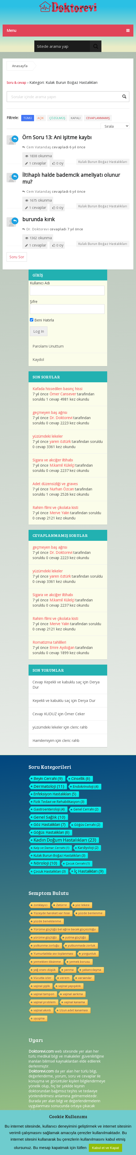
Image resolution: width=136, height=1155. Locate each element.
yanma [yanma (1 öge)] (69, 970)
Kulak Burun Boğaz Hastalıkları (102, 162)
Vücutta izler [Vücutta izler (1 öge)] (42, 978)
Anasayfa (20, 65)
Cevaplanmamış (98, 118)
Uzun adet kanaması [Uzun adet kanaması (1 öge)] (73, 1010)
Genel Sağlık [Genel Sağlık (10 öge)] (49, 817)
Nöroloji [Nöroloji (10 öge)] (45, 863)
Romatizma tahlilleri (49, 642)
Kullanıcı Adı (40, 282)
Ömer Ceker (74, 713)
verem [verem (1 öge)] (64, 978)
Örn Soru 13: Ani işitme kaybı (56, 137)
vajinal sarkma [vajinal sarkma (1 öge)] (73, 994)
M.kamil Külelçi (62, 465)
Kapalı (75, 118)
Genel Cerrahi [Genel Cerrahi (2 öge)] (85, 809)
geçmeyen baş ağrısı (49, 412)
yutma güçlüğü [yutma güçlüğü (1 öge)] (75, 937)
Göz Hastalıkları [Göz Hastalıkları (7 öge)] (50, 824)
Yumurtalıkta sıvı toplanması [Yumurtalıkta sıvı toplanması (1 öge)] (53, 953)
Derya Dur (86, 700)
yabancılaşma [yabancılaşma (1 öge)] (91, 970)
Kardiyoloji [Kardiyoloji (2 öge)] (88, 848)
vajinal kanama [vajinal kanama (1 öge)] (74, 1002)
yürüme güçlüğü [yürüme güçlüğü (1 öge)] (45, 937)
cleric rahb (79, 727)
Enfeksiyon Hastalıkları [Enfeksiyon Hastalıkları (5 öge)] (55, 794)
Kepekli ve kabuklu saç (51, 700)
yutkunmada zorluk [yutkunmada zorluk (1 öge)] (81, 945)
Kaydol (38, 359)
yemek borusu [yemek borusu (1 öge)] (79, 962)
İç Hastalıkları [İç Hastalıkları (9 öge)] (89, 871)
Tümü (27, 118)
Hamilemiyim (43, 740)
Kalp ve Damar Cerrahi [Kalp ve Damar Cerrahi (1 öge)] (51, 848)
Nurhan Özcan (62, 488)
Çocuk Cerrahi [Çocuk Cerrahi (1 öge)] (78, 863)
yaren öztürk (60, 441)
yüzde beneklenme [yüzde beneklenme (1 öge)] (47, 921)
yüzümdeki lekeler (47, 436)
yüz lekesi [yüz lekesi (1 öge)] (82, 905)
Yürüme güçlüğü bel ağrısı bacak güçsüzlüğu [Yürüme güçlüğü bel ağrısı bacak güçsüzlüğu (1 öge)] (65, 929)
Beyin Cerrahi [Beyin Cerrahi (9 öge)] (48, 778)
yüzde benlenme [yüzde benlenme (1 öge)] (90, 913)
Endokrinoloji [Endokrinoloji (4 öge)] (86, 786)
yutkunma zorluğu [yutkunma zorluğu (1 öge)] (46, 945)
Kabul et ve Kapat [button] (105, 1148)
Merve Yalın (59, 512)
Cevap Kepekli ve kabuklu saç (57, 681)
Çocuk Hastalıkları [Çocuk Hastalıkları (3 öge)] (50, 871)
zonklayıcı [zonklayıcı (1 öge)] (40, 905)
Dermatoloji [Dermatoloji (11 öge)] (49, 786)
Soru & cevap (16, 82)
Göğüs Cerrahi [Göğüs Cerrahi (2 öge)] (87, 825)
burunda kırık (38, 219)
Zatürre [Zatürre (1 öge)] (61, 905)
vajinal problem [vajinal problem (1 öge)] (45, 1002)
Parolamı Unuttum (48, 346)
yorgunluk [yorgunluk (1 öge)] (89, 953)
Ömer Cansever (63, 393)
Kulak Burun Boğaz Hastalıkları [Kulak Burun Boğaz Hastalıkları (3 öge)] (59, 855)
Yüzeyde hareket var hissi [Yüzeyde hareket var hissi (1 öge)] (52, 913)
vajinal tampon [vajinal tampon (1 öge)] (44, 994)
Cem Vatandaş (36, 147)
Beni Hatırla (42, 320)
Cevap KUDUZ (44, 713)
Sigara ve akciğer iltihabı (52, 460)
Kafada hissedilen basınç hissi (57, 388)
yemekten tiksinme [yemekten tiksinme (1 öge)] (47, 962)
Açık (40, 118)
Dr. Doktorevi (35, 229)
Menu (11, 30)
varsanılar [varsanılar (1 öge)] (85, 978)
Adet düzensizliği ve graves (55, 483)
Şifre (33, 301)
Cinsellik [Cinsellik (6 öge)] (80, 778)
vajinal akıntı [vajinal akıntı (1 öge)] (42, 1010)
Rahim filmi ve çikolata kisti (55, 507)
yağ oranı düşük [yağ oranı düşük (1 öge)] (45, 970)
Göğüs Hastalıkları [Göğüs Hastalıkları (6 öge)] (51, 832)
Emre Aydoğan (62, 647)
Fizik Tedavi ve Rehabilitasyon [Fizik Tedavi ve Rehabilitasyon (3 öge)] (59, 801)
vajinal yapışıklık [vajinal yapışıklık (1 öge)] (69, 986)
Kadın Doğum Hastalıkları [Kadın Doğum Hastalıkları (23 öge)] (65, 840)
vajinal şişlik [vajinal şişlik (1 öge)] (42, 986)
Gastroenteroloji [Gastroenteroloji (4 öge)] (49, 809)
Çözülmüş (57, 118)
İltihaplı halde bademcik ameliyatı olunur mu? (71, 178)
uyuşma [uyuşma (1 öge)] (39, 1018)
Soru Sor (16, 256)
